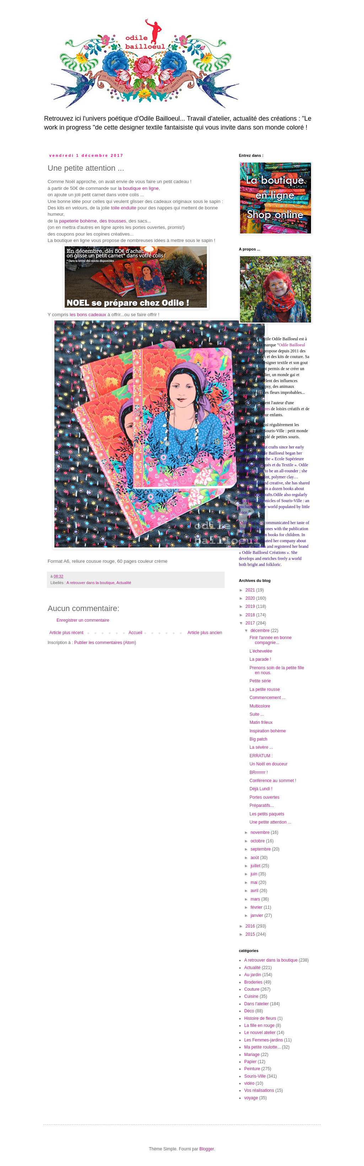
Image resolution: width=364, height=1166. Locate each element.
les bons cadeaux (88, 314)
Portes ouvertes (264, 797)
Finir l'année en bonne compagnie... (270, 640)
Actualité (124, 583)
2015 (251, 934)
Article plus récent (66, 632)
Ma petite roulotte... (262, 1047)
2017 (251, 623)
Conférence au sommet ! (273, 780)
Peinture (252, 1068)
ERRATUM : (261, 755)
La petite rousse (265, 689)
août (255, 857)
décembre (261, 630)
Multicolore (260, 706)
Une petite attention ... (270, 822)
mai (255, 882)
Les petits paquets (267, 814)
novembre (261, 832)
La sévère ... (261, 747)
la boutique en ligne (138, 188)
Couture (251, 989)
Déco (249, 1010)
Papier (250, 1061)
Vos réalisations (259, 1090)
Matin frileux (261, 722)
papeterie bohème (78, 221)
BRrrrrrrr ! (259, 772)
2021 (251, 590)
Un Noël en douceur (269, 763)
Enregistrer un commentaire (83, 620)
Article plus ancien (205, 632)
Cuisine (251, 996)
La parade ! (260, 659)
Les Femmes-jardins (263, 1040)
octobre (258, 840)
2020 (251, 598)
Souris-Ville (255, 1076)
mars (256, 899)
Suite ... (257, 714)
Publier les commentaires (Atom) (105, 642)
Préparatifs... (262, 805)
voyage (251, 1097)
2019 (251, 606)
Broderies (253, 982)
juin (254, 873)
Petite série (260, 680)
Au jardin (252, 974)
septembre (261, 849)
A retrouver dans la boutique (90, 583)
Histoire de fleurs (260, 1018)
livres (265, 408)
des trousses (113, 221)
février (257, 907)
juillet (256, 865)
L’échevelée (261, 651)
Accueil (136, 632)
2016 (251, 926)
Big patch (258, 739)
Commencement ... (267, 697)
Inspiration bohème (268, 730)
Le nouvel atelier (259, 1032)
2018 (251, 614)
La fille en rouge (259, 1025)
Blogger (206, 1148)
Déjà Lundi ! (261, 788)
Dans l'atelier (256, 1003)
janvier (257, 915)
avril (255, 890)
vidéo (249, 1083)
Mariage (251, 1054)
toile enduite (123, 207)
